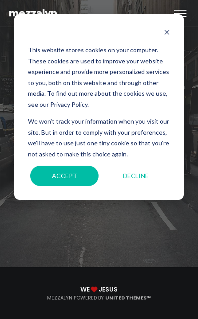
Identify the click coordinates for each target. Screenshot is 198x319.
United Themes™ (128, 297)
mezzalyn (33, 13)
